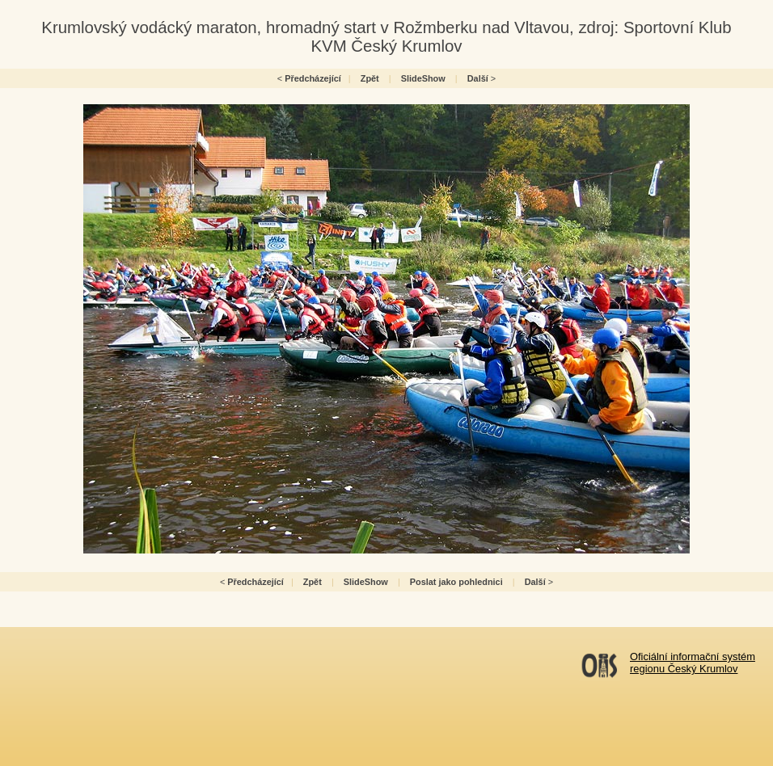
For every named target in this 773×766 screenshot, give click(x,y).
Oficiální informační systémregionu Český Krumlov (692, 662)
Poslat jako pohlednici (456, 582)
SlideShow (423, 78)
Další (477, 78)
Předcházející (313, 78)
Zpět (370, 78)
